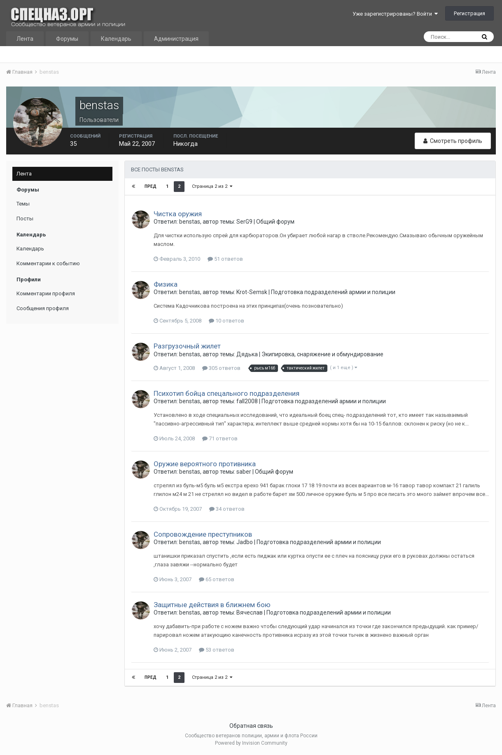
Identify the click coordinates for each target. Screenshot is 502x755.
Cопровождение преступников (203, 534)
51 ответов (225, 259)
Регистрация (469, 13)
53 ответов (216, 650)
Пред (150, 186)
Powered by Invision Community (251, 743)
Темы (23, 204)
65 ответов (216, 579)
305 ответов (221, 368)
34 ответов (227, 509)
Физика (165, 284)
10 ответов (226, 321)
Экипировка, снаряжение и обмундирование (322, 354)
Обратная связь (251, 725)
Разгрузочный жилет (187, 346)
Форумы (67, 38)
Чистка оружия (178, 214)
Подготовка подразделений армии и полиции (333, 292)
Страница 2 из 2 (212, 186)
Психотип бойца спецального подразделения (226, 393)
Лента (24, 38)
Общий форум (275, 221)
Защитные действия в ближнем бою (212, 605)
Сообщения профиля (42, 308)
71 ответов (220, 438)
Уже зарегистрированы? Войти (395, 14)
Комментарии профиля (45, 293)
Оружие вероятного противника (205, 464)
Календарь (116, 38)
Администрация (176, 38)
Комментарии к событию (48, 263)
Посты (24, 218)
